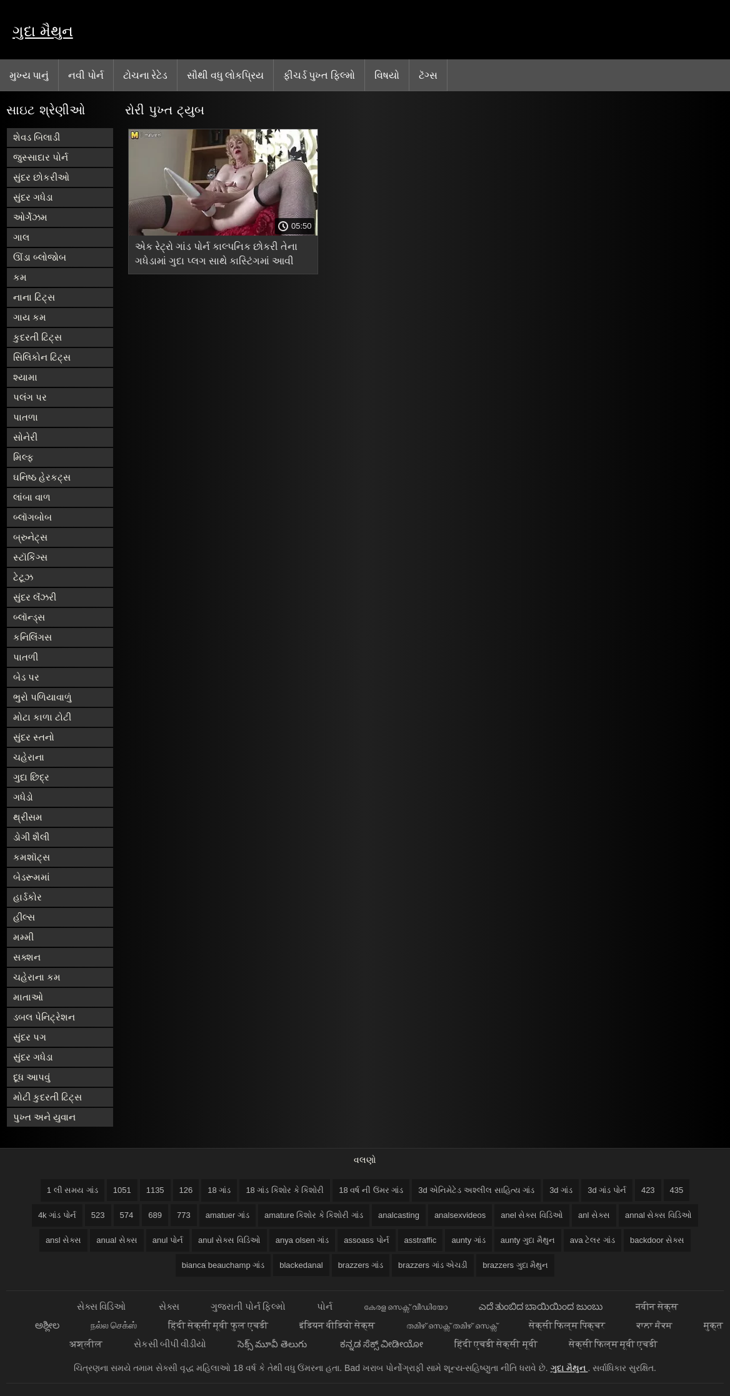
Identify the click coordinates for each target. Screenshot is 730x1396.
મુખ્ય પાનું (29, 75)
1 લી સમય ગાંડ (72, 1190)
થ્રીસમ (27, 817)
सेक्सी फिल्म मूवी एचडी (613, 1344)
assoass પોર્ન (366, 1240)
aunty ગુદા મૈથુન (528, 1240)
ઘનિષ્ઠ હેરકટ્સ (42, 477)
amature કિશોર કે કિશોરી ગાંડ (313, 1215)
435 (677, 1190)
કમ (20, 277)
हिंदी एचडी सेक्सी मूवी (496, 1344)
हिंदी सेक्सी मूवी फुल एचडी (218, 1325)
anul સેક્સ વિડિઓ (229, 1240)
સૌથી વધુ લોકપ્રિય (225, 75)
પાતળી (25, 657)
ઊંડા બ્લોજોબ (39, 257)
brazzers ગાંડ (360, 1265)
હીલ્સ (24, 917)
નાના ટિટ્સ (34, 297)
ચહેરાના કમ (37, 977)
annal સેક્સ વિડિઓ (658, 1215)
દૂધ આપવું (31, 1077)
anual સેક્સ (116, 1240)
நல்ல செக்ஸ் (114, 1325)
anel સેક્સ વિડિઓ (532, 1215)
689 (155, 1215)
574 (127, 1215)
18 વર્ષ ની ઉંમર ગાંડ (371, 1190)
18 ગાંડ (219, 1190)
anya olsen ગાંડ (302, 1240)
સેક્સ (169, 1306)
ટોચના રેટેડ (145, 75)
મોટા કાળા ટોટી (42, 717)
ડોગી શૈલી (31, 837)
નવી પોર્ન (85, 75)
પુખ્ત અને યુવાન (44, 1117)
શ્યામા (25, 377)
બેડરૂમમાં (31, 877)
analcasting (398, 1215)
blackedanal (300, 1265)
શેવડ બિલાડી (36, 137)
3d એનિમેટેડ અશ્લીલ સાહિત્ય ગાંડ (476, 1190)
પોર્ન (324, 1306)
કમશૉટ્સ (31, 857)
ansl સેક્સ (63, 1240)
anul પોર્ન (167, 1240)
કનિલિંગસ (32, 637)
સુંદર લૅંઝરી (34, 597)
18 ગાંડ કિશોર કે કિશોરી (285, 1190)
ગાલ (21, 237)
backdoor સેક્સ (657, 1240)
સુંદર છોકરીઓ (41, 177)
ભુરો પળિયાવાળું (42, 697)
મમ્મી (23, 937)
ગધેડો (23, 797)
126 (186, 1190)
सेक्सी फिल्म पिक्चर (567, 1325)
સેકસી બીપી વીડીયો (170, 1344)
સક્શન (27, 957)
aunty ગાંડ (468, 1240)
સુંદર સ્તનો (33, 737)
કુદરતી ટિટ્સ (37, 337)
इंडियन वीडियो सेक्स (337, 1325)
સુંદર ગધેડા (33, 197)
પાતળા (25, 417)
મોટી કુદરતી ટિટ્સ (47, 1097)
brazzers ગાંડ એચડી (433, 1265)
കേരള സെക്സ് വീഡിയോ (406, 1306)
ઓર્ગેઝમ (30, 217)
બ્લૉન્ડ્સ (29, 617)
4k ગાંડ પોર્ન (57, 1215)
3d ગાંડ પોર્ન (607, 1190)
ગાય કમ (29, 317)
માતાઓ (28, 997)
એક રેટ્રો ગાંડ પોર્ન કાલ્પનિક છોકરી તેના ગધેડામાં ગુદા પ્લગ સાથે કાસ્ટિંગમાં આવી (216, 253)
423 (648, 1190)
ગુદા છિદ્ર (31, 777)
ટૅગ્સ (428, 75)
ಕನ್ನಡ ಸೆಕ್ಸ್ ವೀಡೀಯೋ (381, 1344)
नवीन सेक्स (657, 1306)
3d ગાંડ (560, 1190)
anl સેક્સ (594, 1215)
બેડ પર (26, 677)
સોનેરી (25, 437)
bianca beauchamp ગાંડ (223, 1265)
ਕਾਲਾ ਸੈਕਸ (654, 1325)
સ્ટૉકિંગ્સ (30, 557)
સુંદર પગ (29, 1037)
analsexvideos (460, 1215)
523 (98, 1215)
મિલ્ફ (23, 457)
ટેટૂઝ (23, 577)
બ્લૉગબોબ (32, 517)
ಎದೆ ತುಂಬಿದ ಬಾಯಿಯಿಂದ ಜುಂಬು (541, 1306)
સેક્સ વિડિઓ (102, 1306)
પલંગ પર (30, 397)
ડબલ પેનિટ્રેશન (44, 1017)
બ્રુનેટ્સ (30, 537)
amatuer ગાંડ (227, 1215)
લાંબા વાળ (32, 497)
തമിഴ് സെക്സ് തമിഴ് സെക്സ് (452, 1325)
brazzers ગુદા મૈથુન (515, 1265)
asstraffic (420, 1240)
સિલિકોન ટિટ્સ (42, 357)
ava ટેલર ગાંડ (592, 1240)
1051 (122, 1190)
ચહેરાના (28, 757)
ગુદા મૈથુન (42, 30)
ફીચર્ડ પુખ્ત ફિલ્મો (319, 75)
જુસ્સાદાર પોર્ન (40, 157)
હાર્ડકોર (27, 897)
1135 (155, 1190)
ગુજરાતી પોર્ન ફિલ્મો (248, 1306)
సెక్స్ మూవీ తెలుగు (273, 1344)
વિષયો (386, 75)
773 (184, 1215)
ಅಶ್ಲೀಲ (47, 1325)
